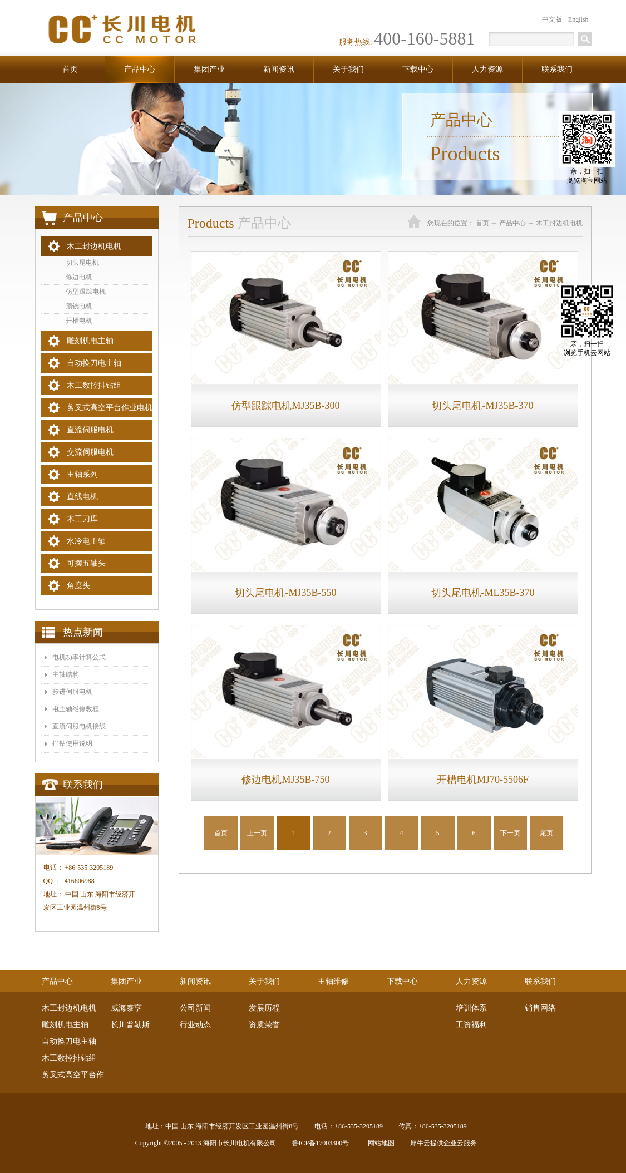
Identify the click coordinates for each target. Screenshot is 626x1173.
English (578, 19)
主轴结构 (65, 674)
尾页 (546, 833)
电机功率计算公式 (79, 657)
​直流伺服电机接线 (79, 726)
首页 (70, 69)
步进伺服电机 (72, 692)
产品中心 (512, 223)
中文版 (552, 19)
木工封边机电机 (559, 223)
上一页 (257, 833)
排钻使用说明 (72, 743)
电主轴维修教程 (75, 709)
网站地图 (379, 1143)
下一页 (510, 833)
